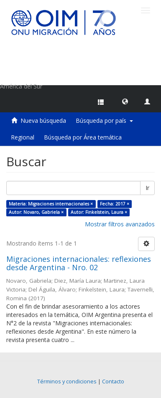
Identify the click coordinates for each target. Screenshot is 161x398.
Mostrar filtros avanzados (120, 224)
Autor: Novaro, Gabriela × (36, 212)
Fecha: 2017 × (114, 204)
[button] (125, 101)
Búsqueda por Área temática (83, 137)
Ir (147, 188)
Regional (22, 137)
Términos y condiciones (67, 381)
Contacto (113, 381)
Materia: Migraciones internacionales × (51, 204)
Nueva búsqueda (43, 120)
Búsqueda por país (104, 120)
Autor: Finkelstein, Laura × (99, 212)
